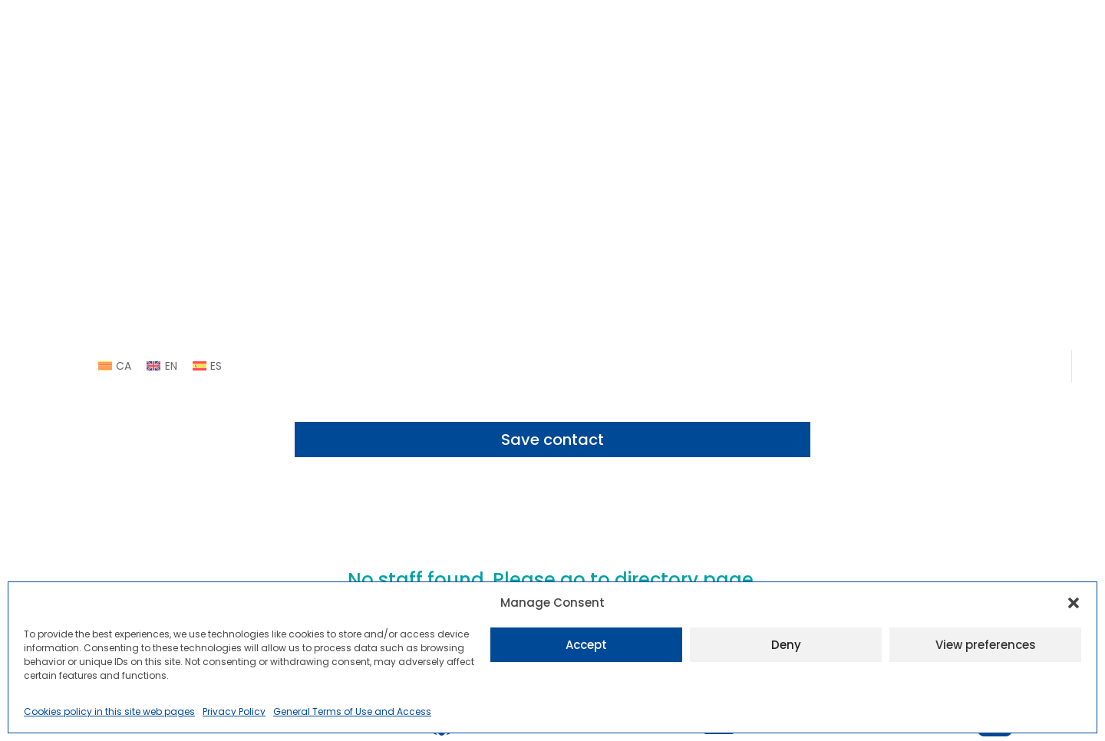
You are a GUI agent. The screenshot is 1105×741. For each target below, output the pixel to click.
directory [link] (656, 579)
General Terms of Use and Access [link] (352, 711)
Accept (586, 645)
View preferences (985, 645)
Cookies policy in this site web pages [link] (109, 711)
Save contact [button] (552, 439)
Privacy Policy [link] (234, 711)
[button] (1073, 603)
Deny (786, 645)
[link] (115, 366)
